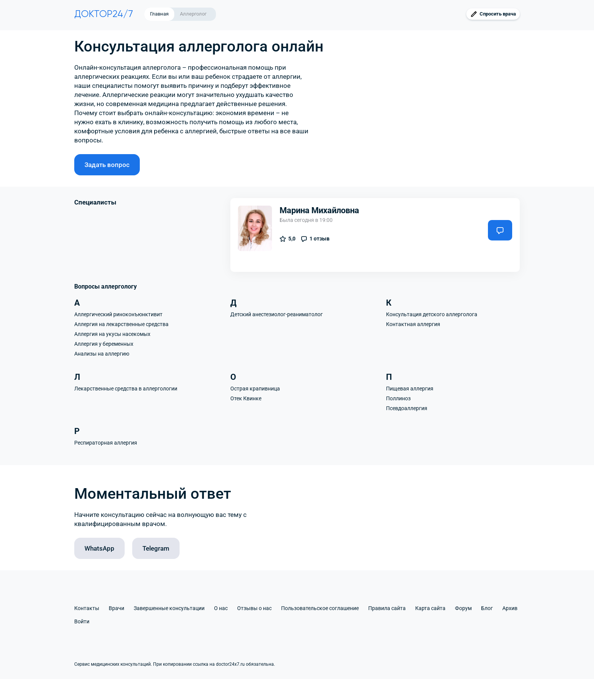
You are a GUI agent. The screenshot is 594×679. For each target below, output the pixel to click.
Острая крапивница (255, 389)
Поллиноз (398, 398)
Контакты (86, 608)
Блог (487, 608)
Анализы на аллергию (101, 354)
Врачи (116, 608)
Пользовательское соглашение (320, 608)
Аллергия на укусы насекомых (112, 334)
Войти (81, 621)
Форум (463, 608)
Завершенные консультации (169, 608)
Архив (509, 608)
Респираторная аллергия (105, 443)
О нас (221, 608)
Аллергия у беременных (103, 344)
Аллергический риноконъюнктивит (118, 314)
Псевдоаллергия (406, 408)
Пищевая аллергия (409, 389)
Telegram (155, 548)
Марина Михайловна (319, 210)
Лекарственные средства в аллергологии (125, 389)
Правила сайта (387, 608)
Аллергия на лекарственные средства (121, 324)
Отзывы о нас (254, 608)
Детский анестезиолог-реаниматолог (276, 314)
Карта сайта (430, 608)
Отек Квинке (245, 398)
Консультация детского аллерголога (431, 314)
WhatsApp (99, 548)
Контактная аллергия (413, 324)
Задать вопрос (107, 165)
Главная (159, 14)
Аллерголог (193, 14)
